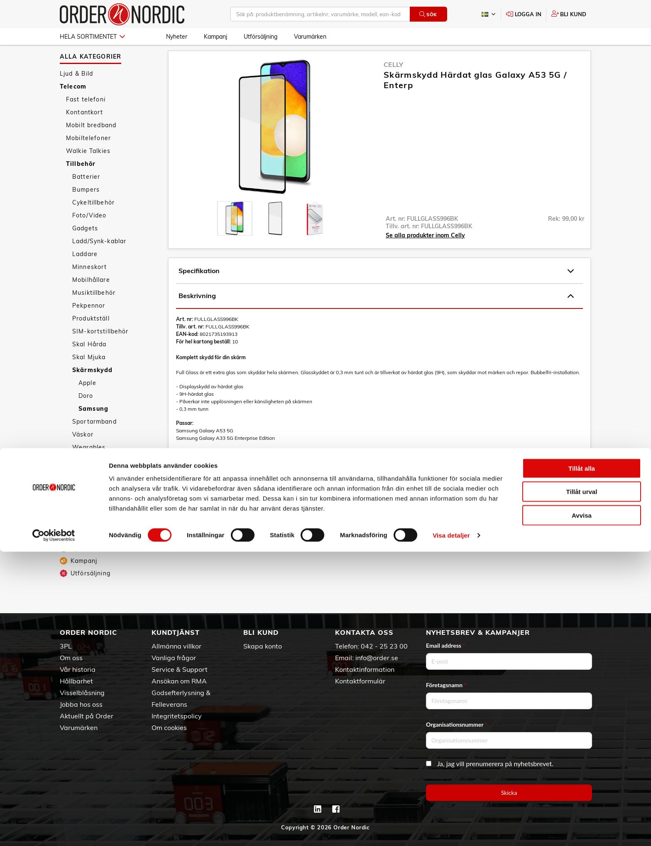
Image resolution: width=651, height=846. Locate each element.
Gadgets (85, 247)
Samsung (93, 427)
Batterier (86, 195)
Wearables (88, 466)
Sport (68, 539)
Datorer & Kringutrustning (100, 500)
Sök (428, 14)
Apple (87, 401)
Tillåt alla (581, 762)
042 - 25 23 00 (384, 646)
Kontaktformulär (360, 681)
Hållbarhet (76, 681)
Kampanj (215, 36)
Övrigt (81, 479)
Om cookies (169, 727)
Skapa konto (262, 646)
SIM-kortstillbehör (100, 350)
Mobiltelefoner (88, 156)
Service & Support (180, 669)
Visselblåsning (82, 692)
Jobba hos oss (81, 704)
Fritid (68, 551)
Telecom (73, 105)
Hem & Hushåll (83, 513)
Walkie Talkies (88, 169)
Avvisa (582, 809)
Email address (445, 645)
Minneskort (89, 285)
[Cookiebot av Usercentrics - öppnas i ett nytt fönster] (53, 830)
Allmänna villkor (176, 646)
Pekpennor (88, 324)
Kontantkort (84, 131)
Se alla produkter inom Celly (425, 254)
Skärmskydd (92, 388)
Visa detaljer (451, 829)
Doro (85, 414)
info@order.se (376, 658)
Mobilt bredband (91, 144)
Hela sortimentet (92, 36)
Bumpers (86, 208)
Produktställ (91, 337)
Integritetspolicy (177, 716)
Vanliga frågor (174, 658)
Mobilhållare (91, 298)
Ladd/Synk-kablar (99, 260)
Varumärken (310, 36)
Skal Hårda (89, 363)
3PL (66, 646)
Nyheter (176, 36)
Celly (393, 83)
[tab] (235, 237)
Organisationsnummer (456, 724)
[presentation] (235, 237)
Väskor (82, 453)
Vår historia (77, 669)
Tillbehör (80, 182)
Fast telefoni (85, 118)
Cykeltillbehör (93, 221)
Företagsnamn (446, 684)
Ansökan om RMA (179, 681)
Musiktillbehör (93, 311)
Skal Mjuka (88, 376)
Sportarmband (94, 440)
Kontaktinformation (364, 669)
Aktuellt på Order (86, 716)
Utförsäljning (260, 36)
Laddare (85, 272)
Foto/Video (89, 234)
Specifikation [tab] (376, 290)
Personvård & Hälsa (90, 526)
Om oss (71, 658)
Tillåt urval (581, 786)
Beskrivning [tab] (376, 314)
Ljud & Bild (76, 92)
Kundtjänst (176, 632)
